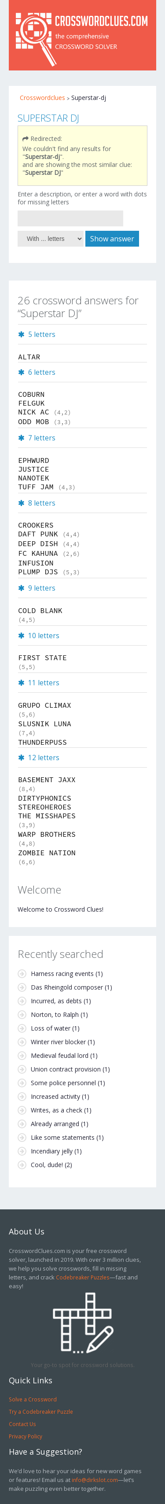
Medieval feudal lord (59, 1055)
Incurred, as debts (56, 1001)
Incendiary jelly (52, 1151)
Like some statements (63, 1137)
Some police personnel (63, 1083)
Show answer (112, 239)
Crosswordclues (42, 97)
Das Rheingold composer (67, 987)
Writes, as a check (56, 1110)
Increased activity (55, 1096)
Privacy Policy (25, 1436)
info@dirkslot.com (95, 1479)
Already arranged (55, 1124)
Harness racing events (62, 973)
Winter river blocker (58, 1042)
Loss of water (50, 1028)
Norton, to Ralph (55, 1014)
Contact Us (22, 1423)
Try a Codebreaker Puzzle (41, 1411)
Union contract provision (66, 1069)
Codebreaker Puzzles (83, 1277)
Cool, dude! (47, 1164)
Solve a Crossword (33, 1399)
